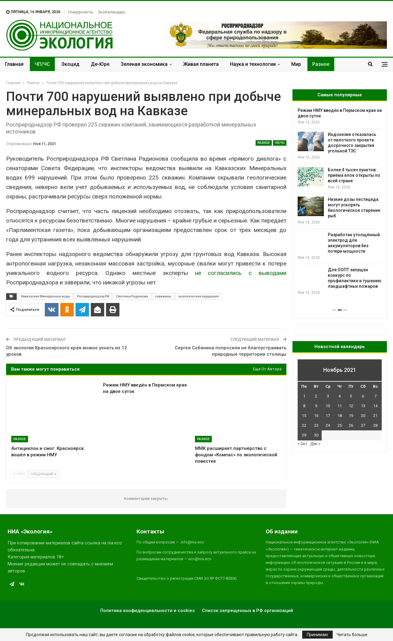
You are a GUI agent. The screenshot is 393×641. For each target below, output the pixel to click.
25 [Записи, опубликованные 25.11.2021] (340, 425)
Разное (320, 64)
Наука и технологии (253, 64)
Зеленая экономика (144, 64)
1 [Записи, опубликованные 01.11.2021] (304, 396)
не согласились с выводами (237, 272)
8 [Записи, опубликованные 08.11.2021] (304, 406)
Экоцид (70, 64)
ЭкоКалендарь (112, 12)
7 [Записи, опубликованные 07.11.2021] (375, 396)
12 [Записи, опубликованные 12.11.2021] (351, 406)
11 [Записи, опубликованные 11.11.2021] (340, 406)
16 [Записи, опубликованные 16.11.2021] (316, 415)
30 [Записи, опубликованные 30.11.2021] (316, 435)
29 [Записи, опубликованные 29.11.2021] (304, 435)
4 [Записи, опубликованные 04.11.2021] (339, 396)
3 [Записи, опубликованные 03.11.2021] (328, 396)
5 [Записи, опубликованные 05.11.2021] (351, 396)
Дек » (315, 443)
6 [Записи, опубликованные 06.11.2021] (363, 396)
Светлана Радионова (132, 296)
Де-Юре (100, 64)
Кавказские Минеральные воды (45, 296)
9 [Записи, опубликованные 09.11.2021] (316, 406)
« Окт (302, 443)
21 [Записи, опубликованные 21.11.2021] (375, 415)
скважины (163, 296)
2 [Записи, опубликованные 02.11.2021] (316, 396)
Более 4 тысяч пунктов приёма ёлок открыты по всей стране (354, 175)
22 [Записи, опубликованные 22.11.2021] (304, 425)
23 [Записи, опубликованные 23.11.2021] (316, 425)
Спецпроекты (80, 12)
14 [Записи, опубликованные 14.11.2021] (375, 406)
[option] (340, 202)
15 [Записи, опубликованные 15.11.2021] (304, 415)
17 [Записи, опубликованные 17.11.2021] (328, 415)
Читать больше (352, 634)
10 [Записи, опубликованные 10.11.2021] (328, 406)
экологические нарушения (198, 296)
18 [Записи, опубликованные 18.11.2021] (340, 415)
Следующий (43, 474)
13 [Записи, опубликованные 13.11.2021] (363, 406)
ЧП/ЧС (42, 64)
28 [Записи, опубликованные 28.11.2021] (375, 425)
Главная (14, 64)
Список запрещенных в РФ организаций (247, 610)
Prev (19, 474)
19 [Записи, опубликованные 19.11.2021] (351, 415)
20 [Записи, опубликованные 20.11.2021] (363, 415)
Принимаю (317, 634)
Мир (296, 64)
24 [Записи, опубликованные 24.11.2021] (328, 425)
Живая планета (201, 64)
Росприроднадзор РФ (93, 296)
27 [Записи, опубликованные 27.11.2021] (363, 425)
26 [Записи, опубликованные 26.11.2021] (351, 425)
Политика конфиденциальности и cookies (147, 610)
